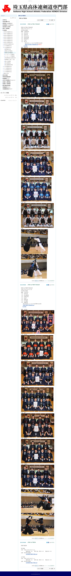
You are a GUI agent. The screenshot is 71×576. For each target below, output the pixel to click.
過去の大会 (6, 73)
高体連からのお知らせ (7, 23)
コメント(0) (47, 280)
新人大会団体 (7, 61)
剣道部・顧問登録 (6, 82)
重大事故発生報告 (6, 85)
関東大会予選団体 (8, 52)
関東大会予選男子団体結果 (34, 284)
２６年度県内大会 (7, 69)
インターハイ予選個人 (9, 54)
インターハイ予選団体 (9, 56)
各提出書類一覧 (5, 21)
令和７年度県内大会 (7, 33)
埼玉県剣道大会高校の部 (10, 57)
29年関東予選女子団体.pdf (31, 562)
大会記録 (4, 30)
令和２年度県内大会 (7, 42)
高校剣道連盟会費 (6, 76)
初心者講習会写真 (8, 64)
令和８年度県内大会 (7, 32)
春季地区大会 (7, 49)
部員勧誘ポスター (6, 87)
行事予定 (4, 19)
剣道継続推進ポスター (7, 88)
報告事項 (52, 280)
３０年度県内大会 (7, 45)
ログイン (30, 1)
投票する (36, 280)
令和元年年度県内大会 (8, 44)
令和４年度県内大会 (7, 38)
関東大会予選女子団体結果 (34, 24)
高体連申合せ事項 (6, 26)
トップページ (13, 17)
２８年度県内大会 (7, 66)
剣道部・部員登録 (6, 83)
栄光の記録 (5, 75)
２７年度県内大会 (7, 68)
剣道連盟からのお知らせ (7, 25)
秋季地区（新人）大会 (9, 59)
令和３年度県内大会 (7, 40)
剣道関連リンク (5, 78)
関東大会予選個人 (8, 51)
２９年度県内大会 (7, 47)
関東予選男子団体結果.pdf (28, 305)
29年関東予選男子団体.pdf (31, 554)
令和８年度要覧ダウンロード (8, 80)
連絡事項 (52, 565)
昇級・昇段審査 (5, 28)
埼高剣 (52, 24)
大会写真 (25, 45)
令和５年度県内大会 (7, 37)
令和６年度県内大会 (7, 35)
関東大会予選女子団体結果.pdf (31, 44)
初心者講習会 (7, 63)
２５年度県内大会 (7, 71)
